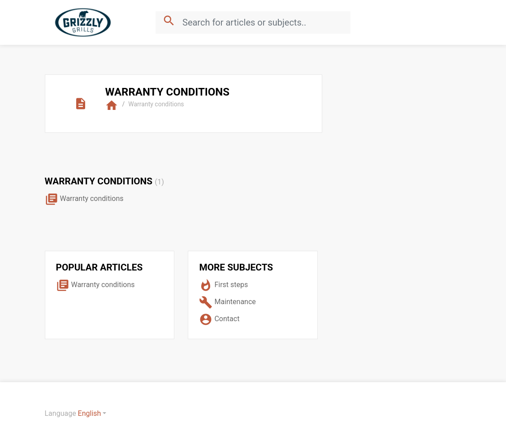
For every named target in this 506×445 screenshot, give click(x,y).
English (89, 413)
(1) (159, 182)
